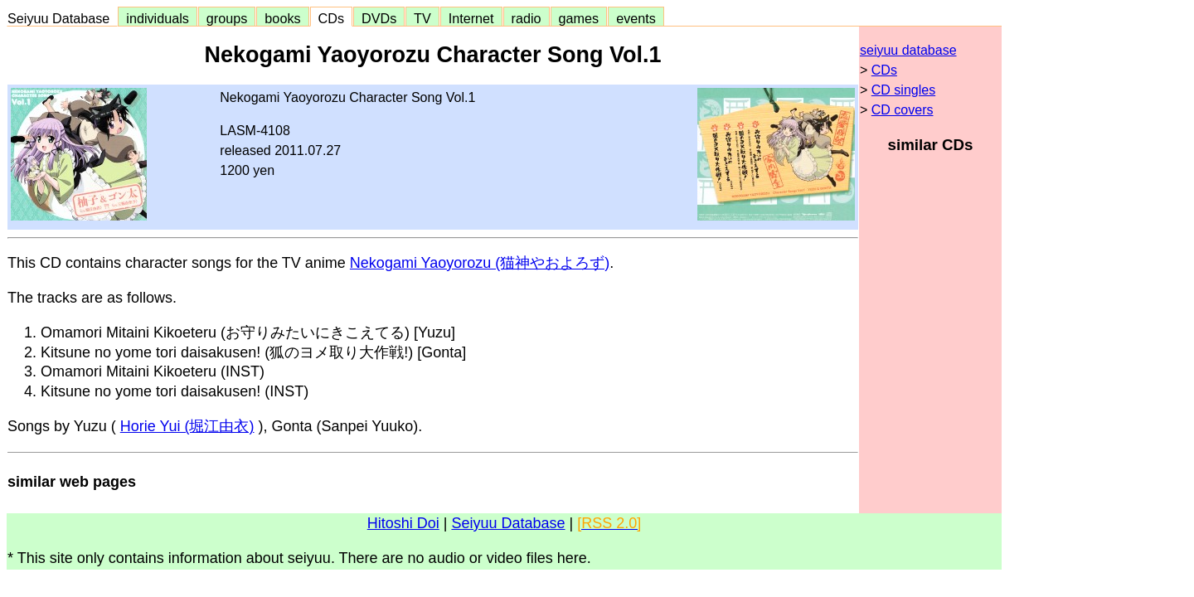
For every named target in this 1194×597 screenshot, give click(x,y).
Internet (471, 18)
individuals (158, 18)
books (282, 18)
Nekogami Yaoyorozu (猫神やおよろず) (479, 263)
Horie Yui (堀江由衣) (187, 426)
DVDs (379, 18)
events (636, 18)
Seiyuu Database (62, 18)
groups (227, 18)
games (579, 18)
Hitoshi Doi (403, 523)
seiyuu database (908, 50)
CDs (331, 18)
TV (422, 18)
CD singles (903, 90)
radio (526, 18)
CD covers (902, 110)
